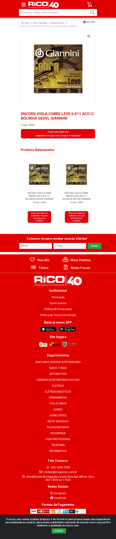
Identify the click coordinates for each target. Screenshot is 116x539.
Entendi (59, 533)
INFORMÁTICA (58, 451)
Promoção (58, 297)
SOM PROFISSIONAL (58, 439)
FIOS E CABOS (58, 403)
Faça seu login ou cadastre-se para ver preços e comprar (58, 133)
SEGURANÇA (58, 433)
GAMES (58, 409)
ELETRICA (58, 385)
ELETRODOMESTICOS (58, 391)
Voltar (89, 22)
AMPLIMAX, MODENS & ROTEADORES (58, 362)
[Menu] (23, 4)
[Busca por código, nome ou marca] (54, 12)
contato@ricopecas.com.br (58, 472)
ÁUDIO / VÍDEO (58, 368)
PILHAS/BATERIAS (58, 427)
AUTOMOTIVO (58, 373)
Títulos (39, 268)
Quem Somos (58, 303)
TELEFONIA (58, 445)
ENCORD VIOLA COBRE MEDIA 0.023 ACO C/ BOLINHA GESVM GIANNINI (39, 196)
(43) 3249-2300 (58, 467)
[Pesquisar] (93, 12)
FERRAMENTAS (58, 397)
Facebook (58, 498)
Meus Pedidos (77, 260)
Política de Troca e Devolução (58, 315)
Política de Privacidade (58, 309)
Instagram (58, 493)
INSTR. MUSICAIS (58, 421)
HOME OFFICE (58, 415)
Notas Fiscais (76, 268)
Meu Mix (39, 260)
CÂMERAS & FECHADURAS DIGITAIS (58, 379)
